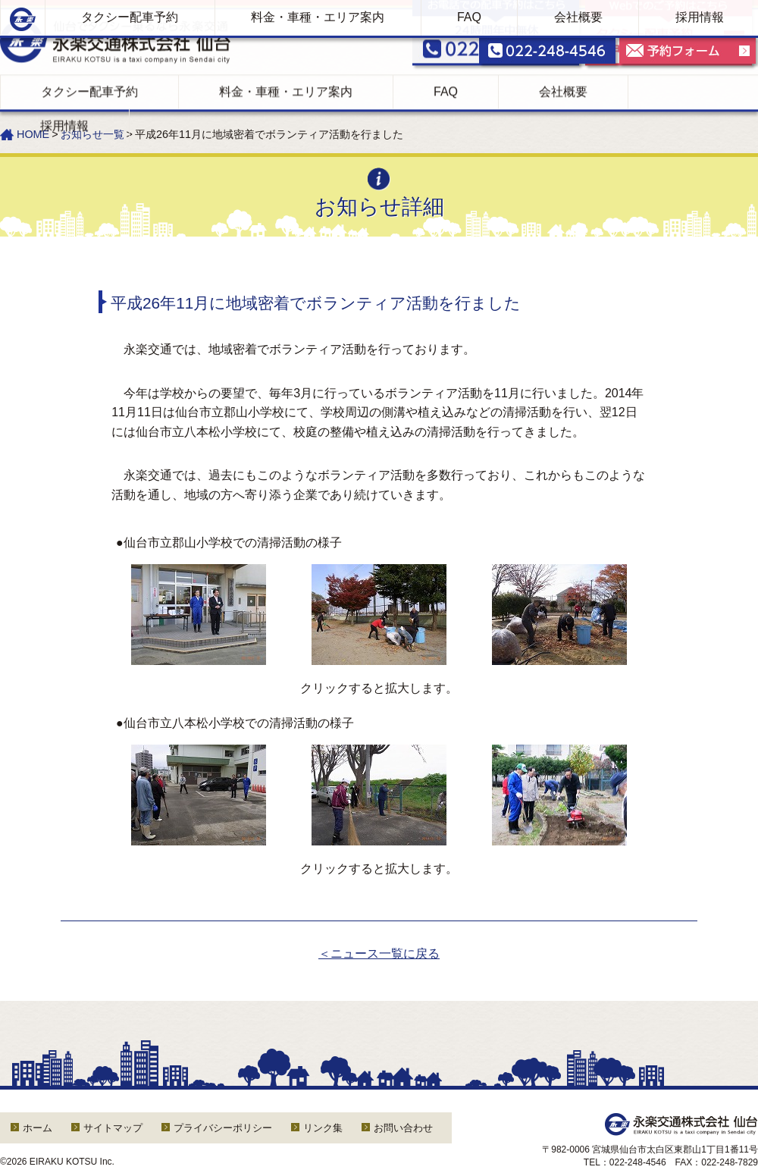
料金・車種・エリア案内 (317, 27)
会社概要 (578, 27)
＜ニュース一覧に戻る (379, 953)
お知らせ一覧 (92, 134)
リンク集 (323, 1128)
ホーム (37, 1128)
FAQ (469, 27)
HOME (33, 134)
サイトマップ (113, 1128)
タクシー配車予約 (129, 27)
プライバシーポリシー (223, 1128)
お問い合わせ (403, 1128)
